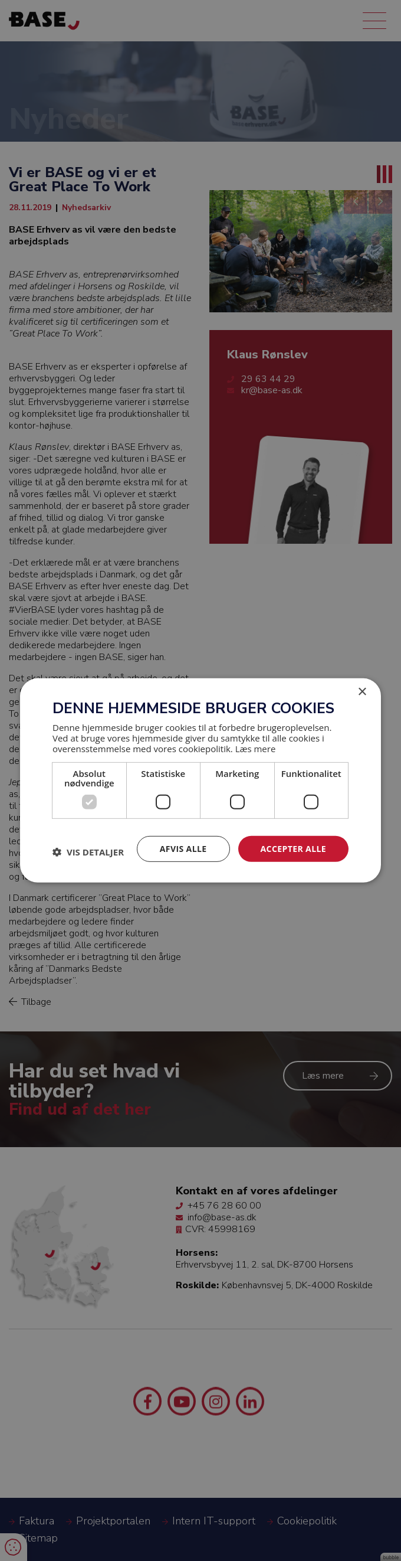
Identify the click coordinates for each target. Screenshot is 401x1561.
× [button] (361, 692)
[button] (88, 852)
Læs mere (255, 748)
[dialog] (200, 780)
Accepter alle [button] (293, 848)
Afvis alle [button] (183, 848)
